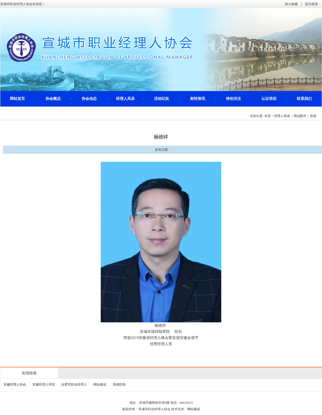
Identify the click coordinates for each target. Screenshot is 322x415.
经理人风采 (125, 99)
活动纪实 (161, 99)
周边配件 (300, 116)
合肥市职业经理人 (74, 384)
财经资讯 (197, 99)
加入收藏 (291, 4)
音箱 (313, 116)
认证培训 (268, 99)
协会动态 (89, 99)
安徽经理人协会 (14, 384)
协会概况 (53, 99)
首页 (267, 116)
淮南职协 (119, 384)
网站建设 (99, 384)
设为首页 (311, 4)
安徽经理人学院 (43, 384)
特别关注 (233, 99)
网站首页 (17, 99)
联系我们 (304, 99)
